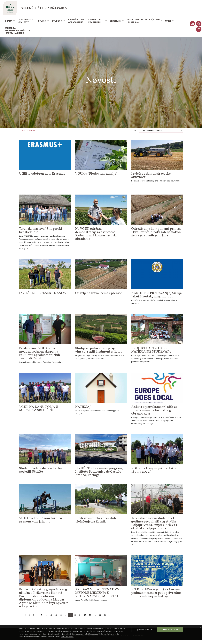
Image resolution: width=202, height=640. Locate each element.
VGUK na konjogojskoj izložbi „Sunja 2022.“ (153, 470)
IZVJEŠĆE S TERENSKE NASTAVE (43, 293)
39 (100, 615)
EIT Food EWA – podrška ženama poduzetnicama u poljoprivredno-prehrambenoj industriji (156, 593)
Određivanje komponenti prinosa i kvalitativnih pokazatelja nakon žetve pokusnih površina (156, 232)
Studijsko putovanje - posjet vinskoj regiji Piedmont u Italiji (98, 350)
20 (61, 615)
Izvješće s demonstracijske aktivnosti (151, 175)
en (192, 23)
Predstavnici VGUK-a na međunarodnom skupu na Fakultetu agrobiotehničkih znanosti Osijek (39, 353)
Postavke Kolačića (144, 629)
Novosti (32, 131)
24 (80, 615)
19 (56, 615)
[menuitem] (9, 21)
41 (110, 615)
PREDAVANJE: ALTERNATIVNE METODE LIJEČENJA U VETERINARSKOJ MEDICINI (98, 593)
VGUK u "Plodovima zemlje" (96, 173)
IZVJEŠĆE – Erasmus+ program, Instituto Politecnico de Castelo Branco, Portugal (99, 472)
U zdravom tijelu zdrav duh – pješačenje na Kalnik (97, 520)
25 (85, 615)
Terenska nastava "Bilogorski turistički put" (40, 230)
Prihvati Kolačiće (170, 629)
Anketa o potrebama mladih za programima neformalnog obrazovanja (154, 410)
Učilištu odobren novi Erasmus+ (43, 173)
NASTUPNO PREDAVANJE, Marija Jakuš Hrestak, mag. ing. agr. (156, 295)
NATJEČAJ (83, 407)
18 (51, 615)
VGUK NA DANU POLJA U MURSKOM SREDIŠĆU (38, 409)
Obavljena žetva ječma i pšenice (98, 293)
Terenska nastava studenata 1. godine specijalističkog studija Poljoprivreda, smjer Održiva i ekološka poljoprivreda (154, 523)
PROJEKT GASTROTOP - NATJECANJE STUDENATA (151, 350)
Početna (22, 131)
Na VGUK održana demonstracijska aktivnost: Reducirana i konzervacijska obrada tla (96, 233)
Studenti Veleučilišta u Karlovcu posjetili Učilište (42, 470)
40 (105, 615)
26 (90, 615)
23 (75, 615)
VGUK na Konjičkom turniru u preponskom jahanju (42, 520)
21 (65, 615)
